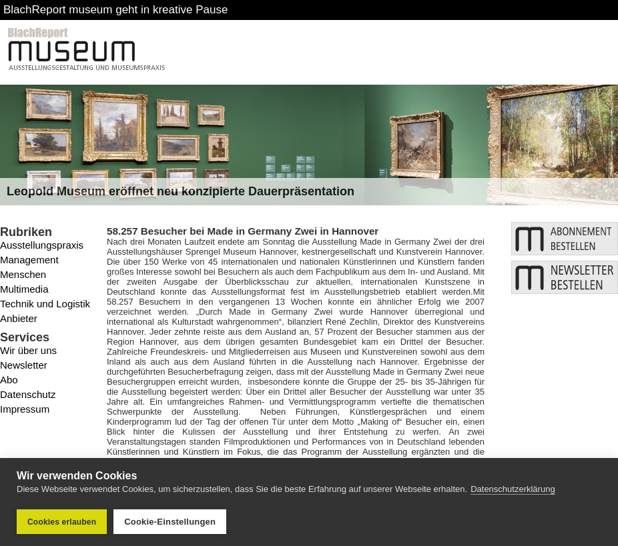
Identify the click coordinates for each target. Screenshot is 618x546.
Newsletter (23, 365)
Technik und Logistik (45, 303)
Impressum (24, 409)
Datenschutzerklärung (513, 490)
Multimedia (24, 289)
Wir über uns (28, 350)
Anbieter (18, 318)
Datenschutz (27, 394)
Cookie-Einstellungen (170, 522)
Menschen (23, 274)
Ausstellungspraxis (41, 245)
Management (29, 259)
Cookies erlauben (61, 522)
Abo (9, 379)
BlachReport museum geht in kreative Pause (115, 9)
